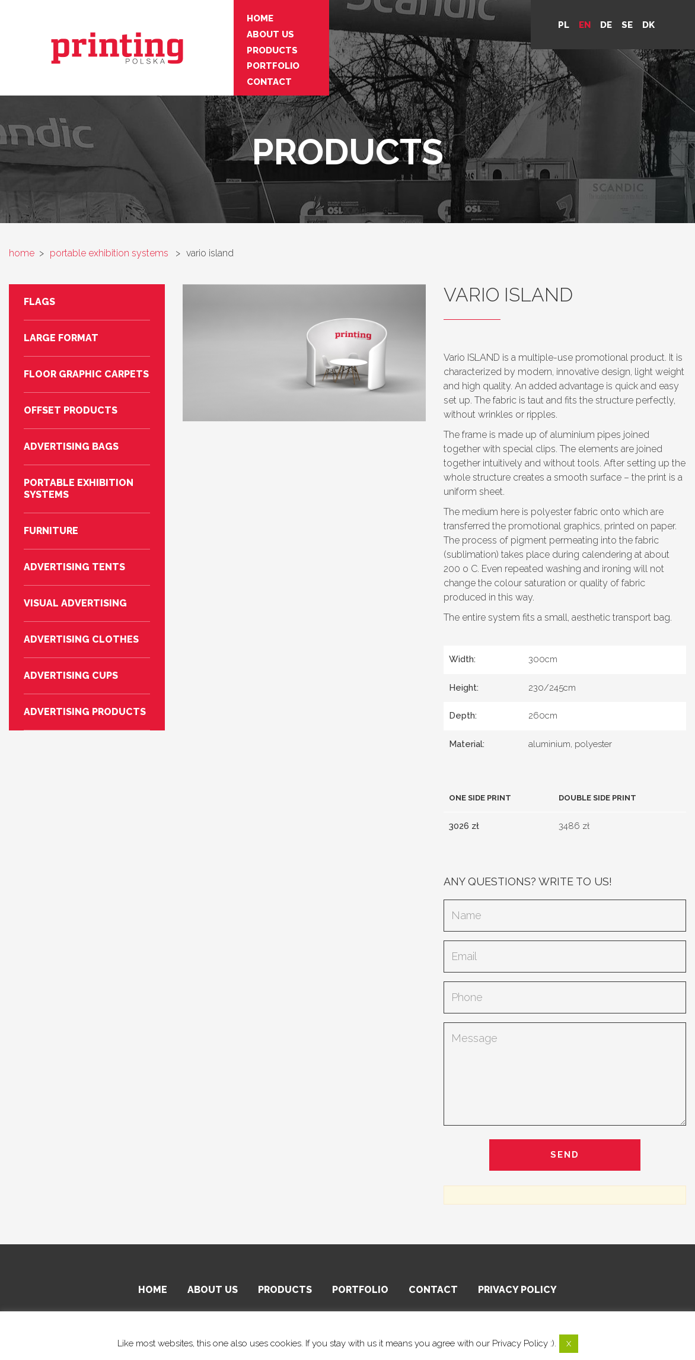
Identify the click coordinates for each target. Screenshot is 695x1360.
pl (563, 25)
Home (230, 17)
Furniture (51, 530)
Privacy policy (517, 1289)
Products (242, 47)
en (585, 25)
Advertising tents (74, 567)
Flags (39, 301)
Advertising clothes (81, 639)
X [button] (568, 1343)
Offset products (70, 410)
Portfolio (243, 62)
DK (648, 25)
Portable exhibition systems (78, 488)
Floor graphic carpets (86, 374)
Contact (239, 77)
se (627, 25)
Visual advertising (75, 603)
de (606, 25)
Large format (61, 338)
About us (240, 32)
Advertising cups (71, 675)
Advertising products (85, 711)
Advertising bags (71, 446)
